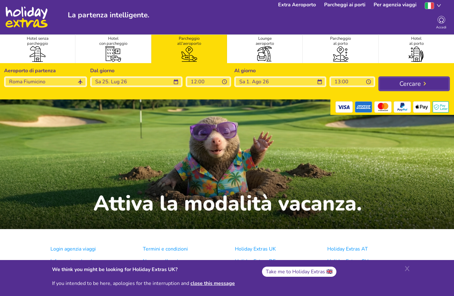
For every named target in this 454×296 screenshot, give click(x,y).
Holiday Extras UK (255, 249)
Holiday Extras (26, 17)
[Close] (407, 268)
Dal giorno (102, 70)
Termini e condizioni (165, 249)
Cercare (410, 84)
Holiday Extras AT (347, 249)
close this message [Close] (212, 283)
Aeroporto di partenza (30, 70)
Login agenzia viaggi (73, 249)
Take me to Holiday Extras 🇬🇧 (299, 271)
